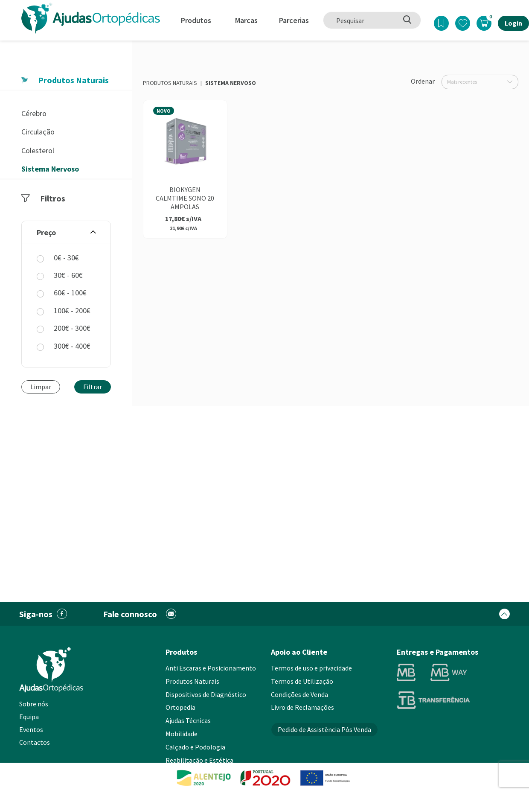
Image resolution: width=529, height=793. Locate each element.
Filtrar (92, 386)
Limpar (40, 386)
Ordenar (423, 81)
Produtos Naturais (170, 83)
